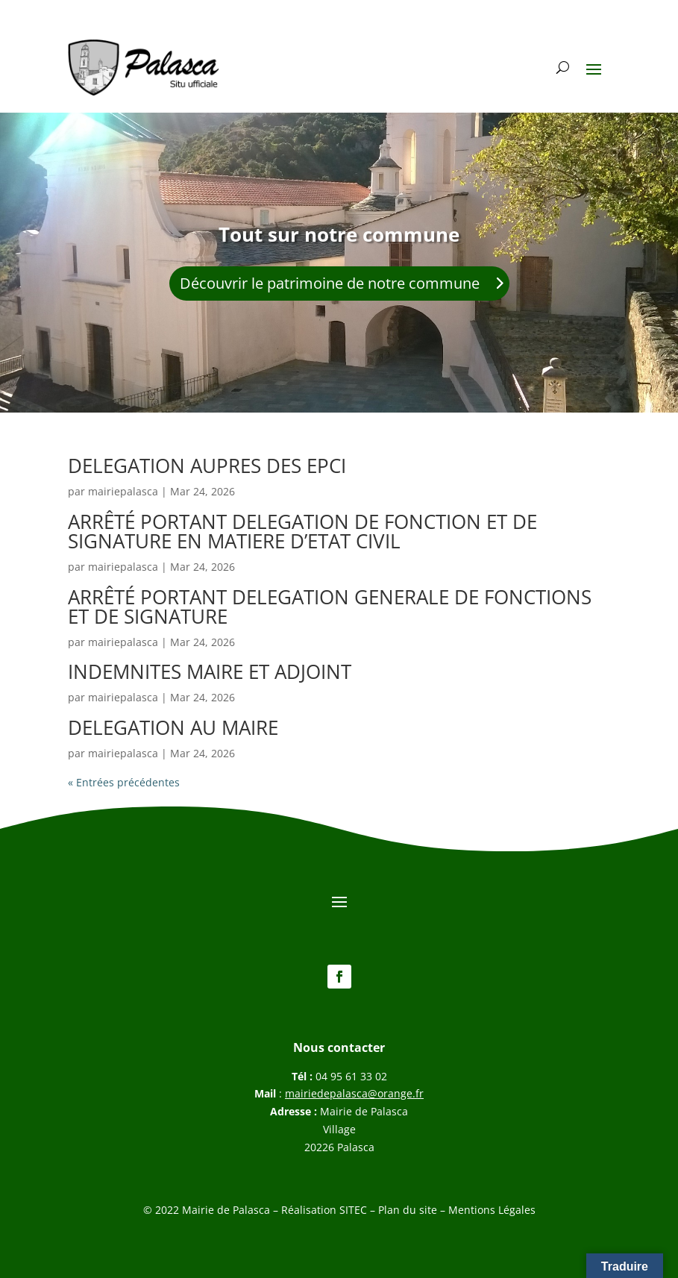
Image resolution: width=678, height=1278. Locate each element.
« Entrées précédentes (124, 782)
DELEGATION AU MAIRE (173, 727)
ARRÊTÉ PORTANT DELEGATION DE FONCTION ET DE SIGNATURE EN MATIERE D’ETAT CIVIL (302, 531)
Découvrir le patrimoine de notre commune (330, 283)
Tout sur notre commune (339, 234)
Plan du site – (413, 1210)
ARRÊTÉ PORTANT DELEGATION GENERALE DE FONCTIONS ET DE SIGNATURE (329, 606)
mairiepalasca (123, 491)
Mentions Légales (492, 1210)
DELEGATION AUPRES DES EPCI (207, 465)
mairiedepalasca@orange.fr (354, 1093)
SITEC (353, 1210)
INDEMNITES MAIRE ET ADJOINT (209, 671)
